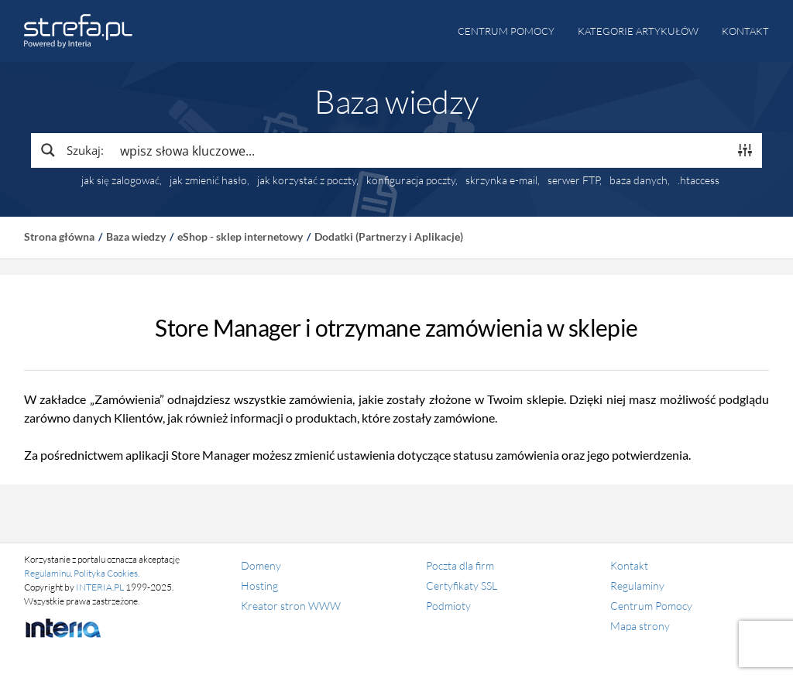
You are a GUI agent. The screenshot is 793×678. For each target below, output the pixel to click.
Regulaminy (637, 585)
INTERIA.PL (100, 587)
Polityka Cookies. (106, 573)
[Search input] (420, 150)
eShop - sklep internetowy (240, 236)
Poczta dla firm (460, 565)
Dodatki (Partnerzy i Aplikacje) (388, 236)
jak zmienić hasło (208, 180)
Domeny (261, 565)
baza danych (638, 180)
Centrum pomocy (506, 31)
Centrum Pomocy (651, 605)
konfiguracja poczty (410, 180)
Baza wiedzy (136, 236)
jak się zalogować (120, 180)
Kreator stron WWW (291, 605)
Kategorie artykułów (638, 31)
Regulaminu (47, 573)
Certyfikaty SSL (461, 585)
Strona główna (59, 236)
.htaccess (698, 180)
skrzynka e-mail (501, 180)
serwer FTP (573, 180)
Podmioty (448, 605)
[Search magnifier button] (71, 150)
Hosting (259, 585)
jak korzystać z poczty (306, 180)
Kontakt (745, 31)
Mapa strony (640, 625)
